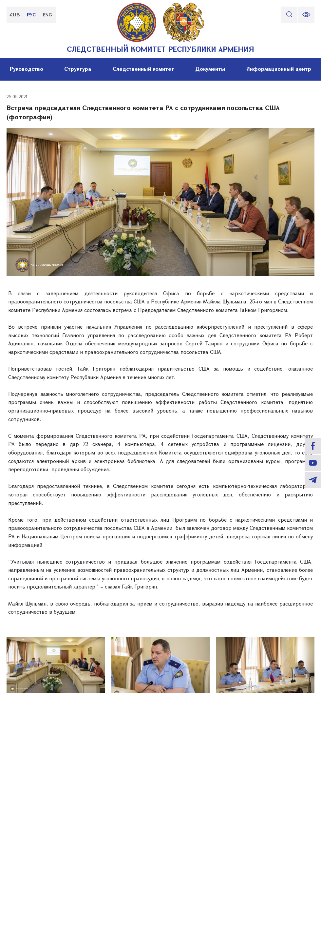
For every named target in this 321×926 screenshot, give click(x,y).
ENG (47, 14)
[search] (289, 15)
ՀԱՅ (14, 14)
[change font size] (306, 15)
